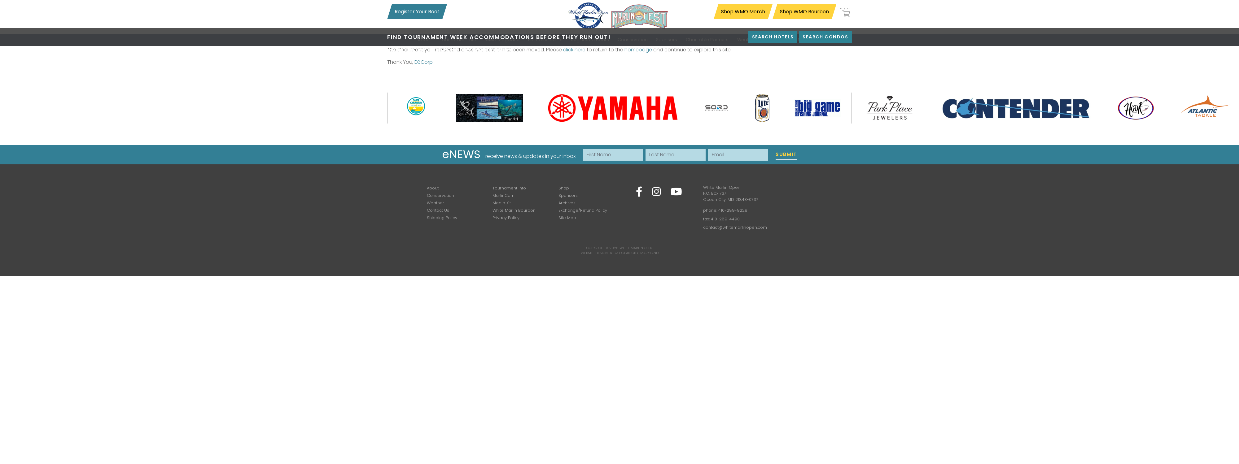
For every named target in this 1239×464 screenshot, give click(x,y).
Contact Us (438, 210)
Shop (563, 188)
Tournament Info (509, 188)
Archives (567, 203)
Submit (786, 154)
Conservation (440, 195)
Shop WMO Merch (743, 11)
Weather (435, 203)
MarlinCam (503, 195)
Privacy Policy (506, 218)
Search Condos (825, 37)
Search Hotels (773, 37)
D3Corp (423, 62)
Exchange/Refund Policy (582, 210)
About (433, 188)
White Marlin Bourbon (514, 210)
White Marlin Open (636, 247)
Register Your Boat (417, 11)
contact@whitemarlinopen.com (735, 227)
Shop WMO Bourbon (804, 11)
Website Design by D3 (599, 252)
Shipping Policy (442, 218)
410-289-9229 (732, 210)
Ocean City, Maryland (639, 252)
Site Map (567, 218)
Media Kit (502, 203)
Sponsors (568, 195)
